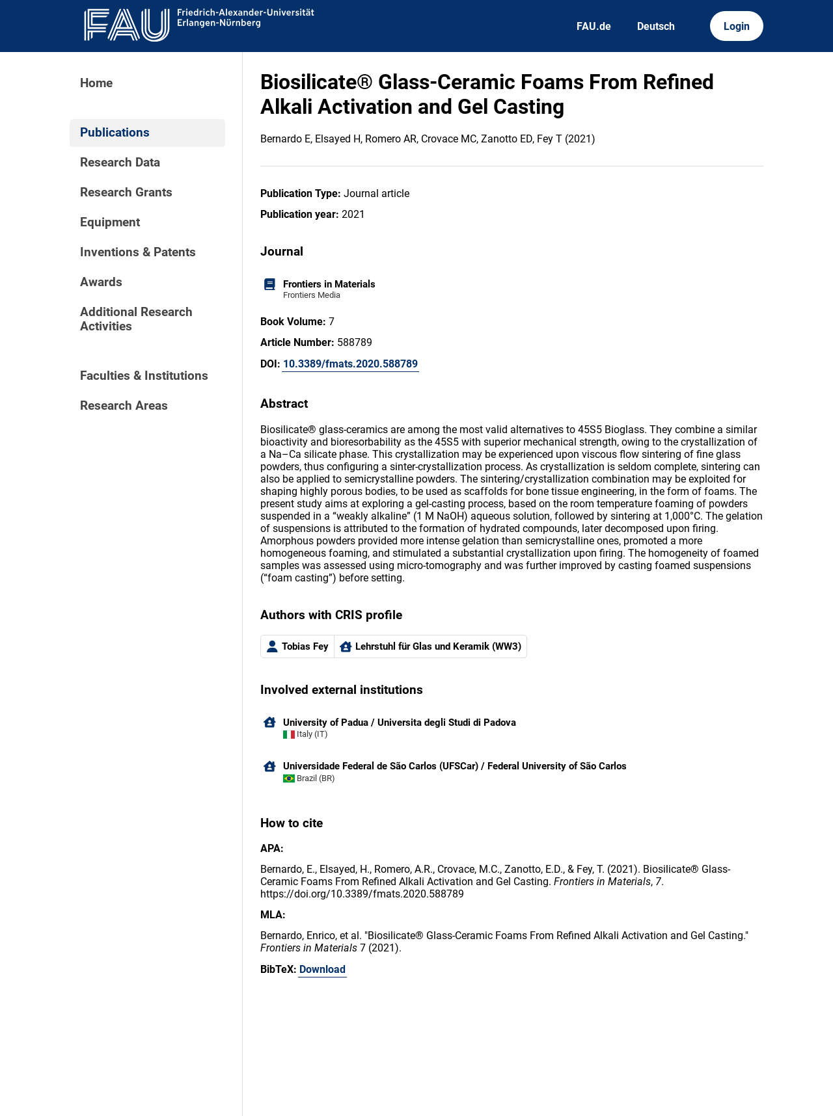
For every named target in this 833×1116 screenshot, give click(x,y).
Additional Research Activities (136, 319)
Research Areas (124, 406)
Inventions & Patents (138, 252)
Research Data (120, 162)
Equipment (110, 222)
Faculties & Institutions (144, 376)
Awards (101, 282)
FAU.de (594, 26)
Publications (115, 133)
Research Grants (126, 192)
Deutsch (656, 26)
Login (737, 26)
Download (322, 969)
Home (96, 83)
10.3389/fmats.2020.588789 (350, 364)
